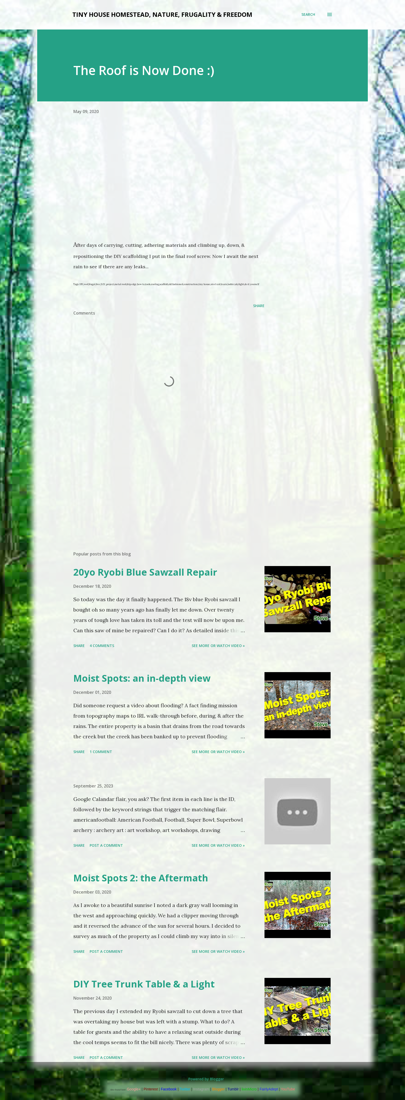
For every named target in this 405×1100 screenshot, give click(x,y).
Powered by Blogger (202, 1078)
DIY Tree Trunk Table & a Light (144, 984)
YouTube (288, 1089)
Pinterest (151, 1089)
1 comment (101, 751)
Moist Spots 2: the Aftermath (140, 878)
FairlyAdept (269, 1089)
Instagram (201, 1089)
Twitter (185, 1089)
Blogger (218, 1089)
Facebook (168, 1089)
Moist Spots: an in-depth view (142, 678)
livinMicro (249, 1089)
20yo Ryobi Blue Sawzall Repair (145, 572)
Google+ (134, 1089)
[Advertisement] (160, 486)
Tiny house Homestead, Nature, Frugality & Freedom (162, 14)
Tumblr (233, 1089)
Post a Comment (106, 845)
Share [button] (258, 305)
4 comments (102, 645)
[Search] (308, 14)
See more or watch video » (218, 645)
